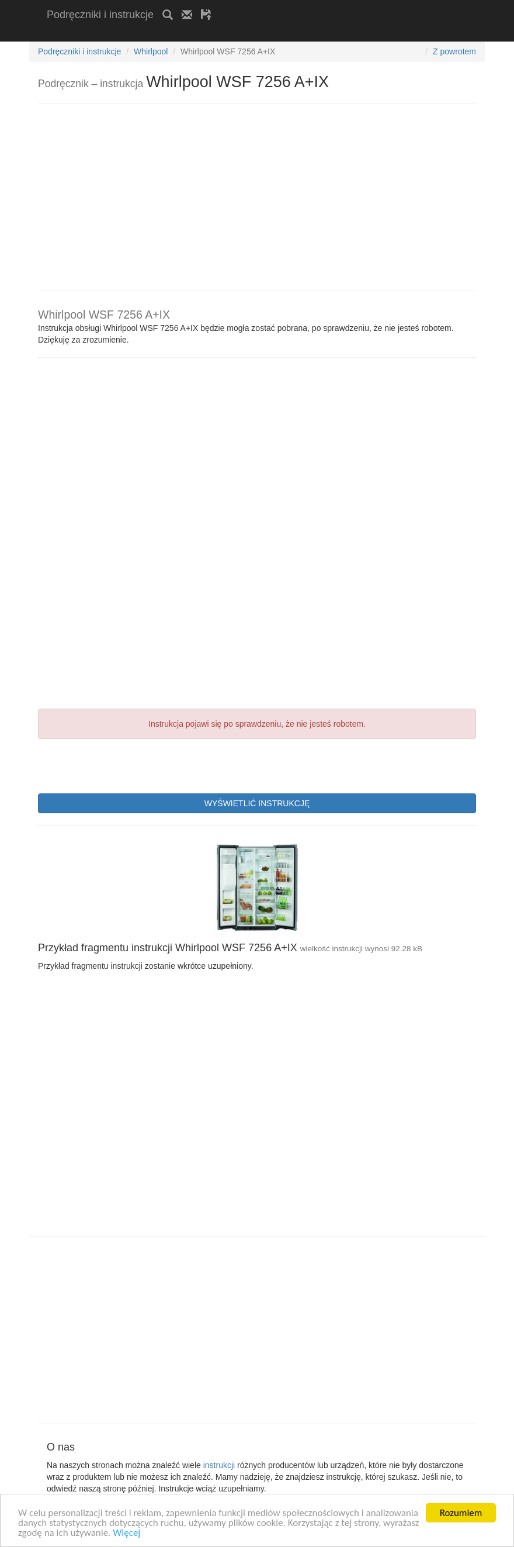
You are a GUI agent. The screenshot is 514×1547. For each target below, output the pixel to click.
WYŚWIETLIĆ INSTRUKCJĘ (257, 803)
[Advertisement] (183, 33)
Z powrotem (454, 51)
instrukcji (219, 1465)
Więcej (126, 1533)
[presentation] (127, 765)
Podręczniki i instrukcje (100, 14)
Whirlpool (151, 51)
